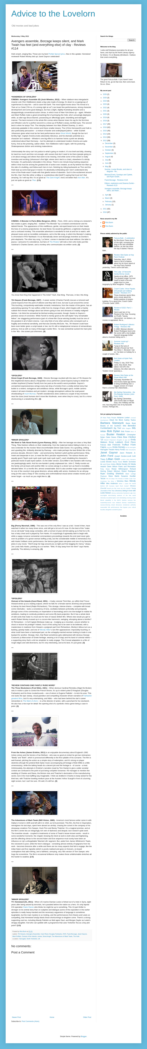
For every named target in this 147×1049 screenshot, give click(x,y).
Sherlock (120, 473)
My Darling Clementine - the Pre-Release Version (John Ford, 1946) (124, 394)
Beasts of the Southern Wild (113, 426)
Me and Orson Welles (108, 464)
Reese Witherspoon (120, 469)
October (108, 150)
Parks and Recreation (127, 467)
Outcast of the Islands (29, 936)
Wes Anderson (112, 483)
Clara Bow (122, 437)
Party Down (105, 469)
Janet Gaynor (82, 934)
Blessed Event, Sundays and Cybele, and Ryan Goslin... (118, 176)
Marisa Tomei (117, 462)
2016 (105, 127)
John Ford (106, 455)
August (108, 157)
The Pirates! (54, 242)
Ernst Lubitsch (116, 442)
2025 (105, 98)
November (109, 147)
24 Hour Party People (108, 417)
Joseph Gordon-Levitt (122, 456)
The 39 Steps (110, 478)
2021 (105, 111)
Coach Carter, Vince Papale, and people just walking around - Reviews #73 (124, 291)
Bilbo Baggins (126, 428)
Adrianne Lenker (123, 418)
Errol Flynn (130, 442)
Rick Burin (109, 222)
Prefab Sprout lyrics (56, 54)
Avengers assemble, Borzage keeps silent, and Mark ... (118, 190)
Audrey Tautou (130, 420)
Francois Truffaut (121, 445)
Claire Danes (28, 907)
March (107, 198)
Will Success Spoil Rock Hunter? (117, 486)
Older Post (87, 1017)
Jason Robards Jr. (128, 453)
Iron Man (81, 178)
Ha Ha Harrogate (130, 447)
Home (52, 1017)
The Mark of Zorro (30, 701)
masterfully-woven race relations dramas (113, 502)
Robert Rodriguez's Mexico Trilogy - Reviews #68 (124, 326)
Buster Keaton (116, 434)
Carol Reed (44, 934)
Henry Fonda (120, 450)
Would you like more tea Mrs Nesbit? (119, 488)
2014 (105, 134)
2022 (105, 108)
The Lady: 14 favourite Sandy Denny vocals (122, 273)
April (107, 195)
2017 (105, 124)
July (107, 160)
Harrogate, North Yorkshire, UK (29, 939)
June (107, 163)
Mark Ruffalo (16, 936)
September (109, 153)
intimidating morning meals (127, 498)
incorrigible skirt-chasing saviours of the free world (118, 495)
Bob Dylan (113, 431)
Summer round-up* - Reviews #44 (121, 342)
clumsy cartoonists (117, 493)
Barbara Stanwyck (112, 422)
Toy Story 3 (112, 481)
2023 (105, 104)
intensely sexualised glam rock (109, 498)
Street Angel (47, 936)
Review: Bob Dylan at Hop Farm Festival (124, 256)
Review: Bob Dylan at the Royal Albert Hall (123, 376)
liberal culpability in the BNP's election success (116, 500)
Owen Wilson (112, 467)
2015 (105, 131)
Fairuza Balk (105, 445)
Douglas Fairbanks (55, 934)
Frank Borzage (72, 934)
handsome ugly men (129, 493)
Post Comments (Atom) (30, 1021)
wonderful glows (117, 509)
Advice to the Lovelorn (53, 13)
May (107, 167)
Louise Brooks (106, 462)
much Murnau (30, 394)
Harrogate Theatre (107, 450)
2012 (105, 141)
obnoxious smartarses (123, 505)
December (109, 143)
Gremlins (109, 447)
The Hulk (76, 936)
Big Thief (117, 428)
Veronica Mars (122, 481)
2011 (105, 209)
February (108, 201)
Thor (34, 180)
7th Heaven (22, 934)
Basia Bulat (131, 423)
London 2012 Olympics (128, 459)
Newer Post (16, 1017)
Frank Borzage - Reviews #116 (116, 180)
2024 (105, 101)
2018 (105, 121)
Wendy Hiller (45, 630)
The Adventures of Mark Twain (62, 936)
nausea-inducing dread (107, 505)
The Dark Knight (53, 178)
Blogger (84, 1036)
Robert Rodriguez (129, 471)
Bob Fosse (125, 431)
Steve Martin (113, 476)
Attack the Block (116, 420)
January (108, 205)
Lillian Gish (113, 459)
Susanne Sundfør (128, 476)
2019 (105, 117)
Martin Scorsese (129, 462)
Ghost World (65, 133)
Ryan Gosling (107, 473)
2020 (105, 114)
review (39, 936)
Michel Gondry (121, 464)
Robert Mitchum (113, 471)
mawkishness (131, 502)
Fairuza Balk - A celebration (124, 238)
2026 (105, 94)
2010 (105, 212)
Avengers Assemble (33, 934)
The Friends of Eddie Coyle (123, 478)
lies (135, 500)
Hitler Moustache (130, 449)
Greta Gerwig (118, 447)
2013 (105, 137)
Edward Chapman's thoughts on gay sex (117, 440)
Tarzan (102, 479)
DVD (64, 934)
